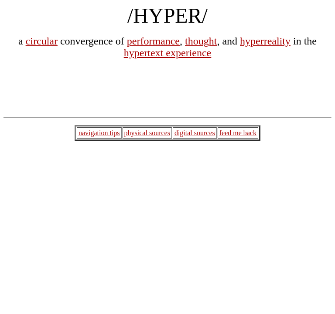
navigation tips (99, 133)
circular (42, 41)
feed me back (237, 133)
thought (201, 41)
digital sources (194, 133)
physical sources (147, 133)
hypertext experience (168, 52)
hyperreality (265, 41)
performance (153, 41)
